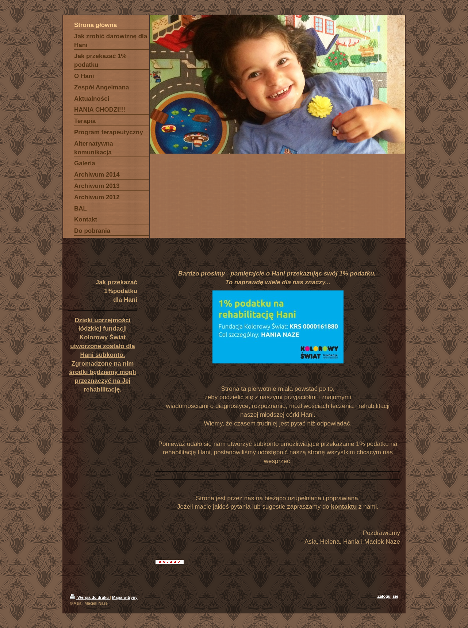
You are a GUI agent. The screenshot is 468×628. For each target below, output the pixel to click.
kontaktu (344, 506)
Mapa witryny (125, 597)
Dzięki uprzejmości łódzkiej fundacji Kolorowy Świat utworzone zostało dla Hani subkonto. (102, 337)
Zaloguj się (387, 596)
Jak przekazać (116, 282)
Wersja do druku (90, 597)
